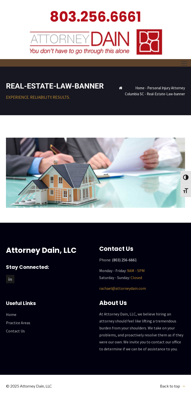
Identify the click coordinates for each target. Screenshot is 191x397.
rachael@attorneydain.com (122, 288)
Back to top (170, 386)
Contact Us (15, 330)
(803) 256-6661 (124, 259)
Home (139, 88)
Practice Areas (18, 322)
